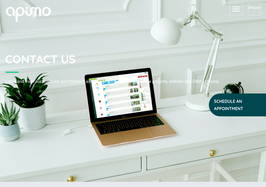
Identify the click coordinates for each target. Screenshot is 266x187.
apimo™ (31, 14)
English (254, 8)
